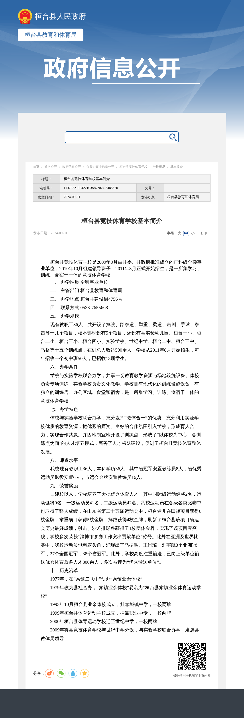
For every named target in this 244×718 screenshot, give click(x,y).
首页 (36, 166)
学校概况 (159, 166)
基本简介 (176, 166)
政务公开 (51, 166)
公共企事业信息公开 (100, 166)
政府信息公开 (71, 166)
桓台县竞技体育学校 (134, 166)
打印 (204, 233)
